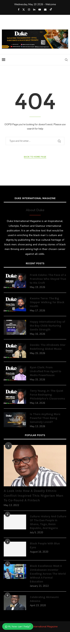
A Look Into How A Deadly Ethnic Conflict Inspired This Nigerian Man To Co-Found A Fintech (33, 495)
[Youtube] (39, 9)
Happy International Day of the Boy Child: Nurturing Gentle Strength (47, 325)
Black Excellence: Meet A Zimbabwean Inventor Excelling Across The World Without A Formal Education (48, 573)
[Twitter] (23, 9)
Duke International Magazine (42, 626)
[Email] (45, 9)
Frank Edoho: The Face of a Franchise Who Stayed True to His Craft (48, 278)
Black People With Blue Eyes (45, 545)
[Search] (66, 59)
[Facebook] (18, 9)
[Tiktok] (51, 9)
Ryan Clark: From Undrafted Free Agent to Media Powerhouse (45, 371)
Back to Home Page (35, 156)
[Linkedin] (34, 9)
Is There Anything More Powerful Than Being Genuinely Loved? (45, 418)
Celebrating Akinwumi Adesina (44, 599)
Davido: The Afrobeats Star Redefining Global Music (48, 347)
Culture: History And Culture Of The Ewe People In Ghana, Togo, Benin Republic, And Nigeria (48, 522)
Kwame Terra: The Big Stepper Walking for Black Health (47, 302)
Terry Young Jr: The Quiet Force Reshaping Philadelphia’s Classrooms (47, 394)
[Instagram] (29, 9)
